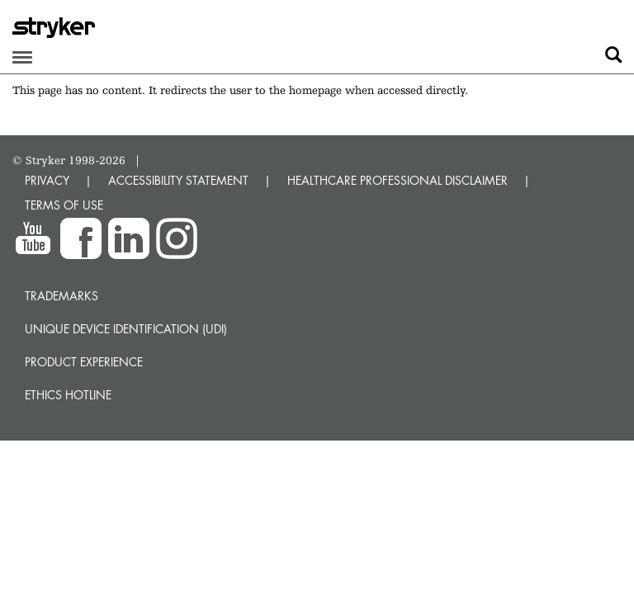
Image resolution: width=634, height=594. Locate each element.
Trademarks (61, 296)
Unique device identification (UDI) (126, 329)
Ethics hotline (68, 395)
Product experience (84, 362)
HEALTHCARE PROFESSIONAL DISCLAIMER (397, 180)
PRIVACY (47, 180)
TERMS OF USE (64, 205)
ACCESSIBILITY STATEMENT (178, 180)
